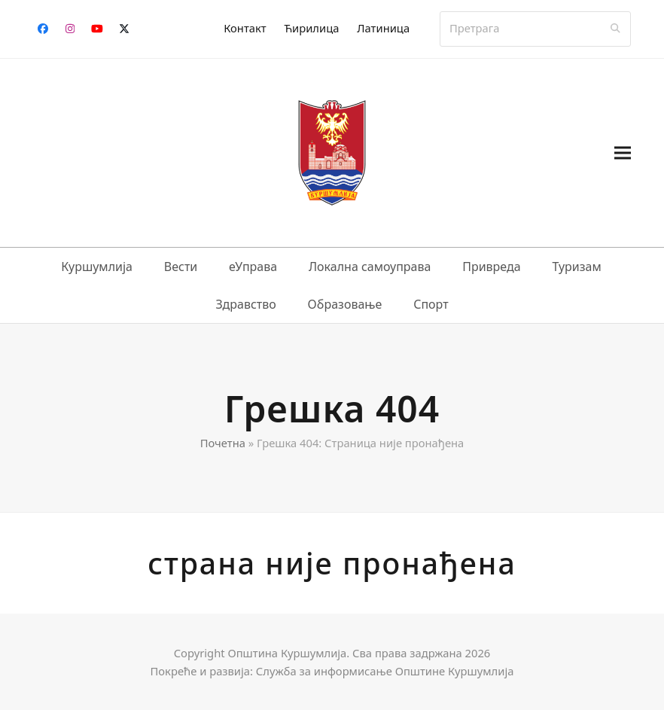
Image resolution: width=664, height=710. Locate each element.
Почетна (222, 442)
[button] (622, 152)
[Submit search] (615, 28)
